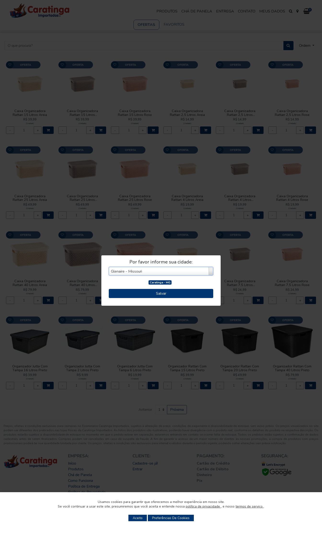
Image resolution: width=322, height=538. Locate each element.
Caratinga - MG (160, 282)
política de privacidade (203, 506)
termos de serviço (250, 506)
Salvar (161, 293)
